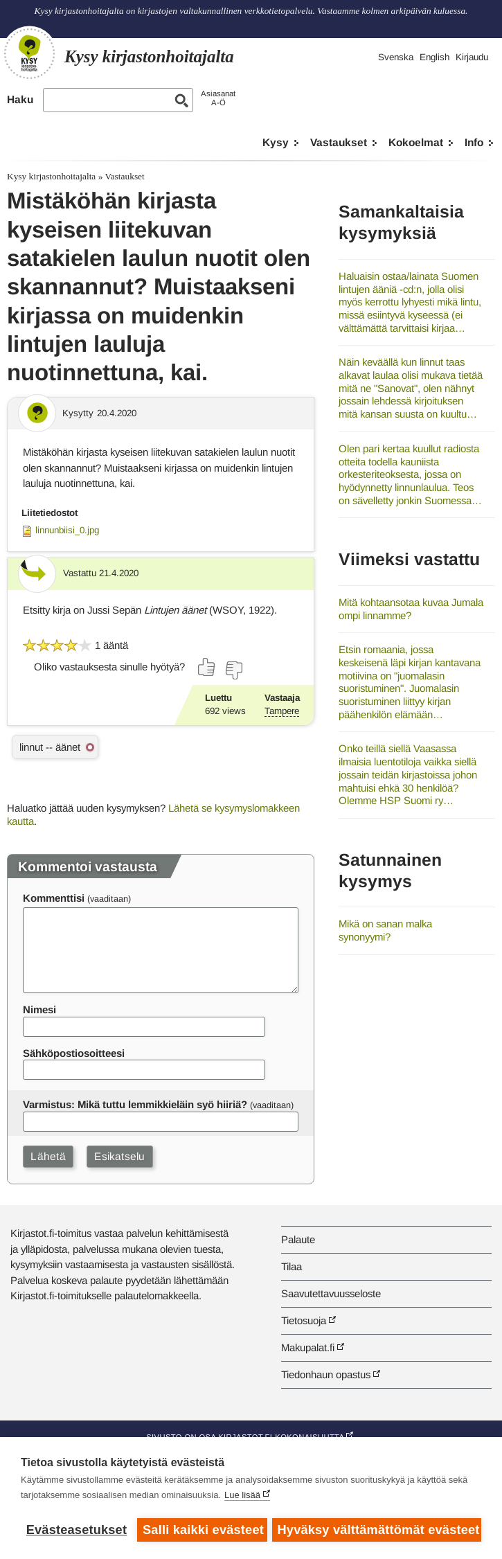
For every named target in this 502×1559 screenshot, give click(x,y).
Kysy (275, 142)
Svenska (395, 57)
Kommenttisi (53, 898)
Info (474, 142)
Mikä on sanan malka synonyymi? (385, 930)
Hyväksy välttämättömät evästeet (379, 1530)
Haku (20, 99)
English (434, 57)
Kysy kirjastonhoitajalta (51, 176)
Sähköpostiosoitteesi (74, 1053)
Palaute (298, 1239)
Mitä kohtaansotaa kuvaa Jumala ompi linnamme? (411, 608)
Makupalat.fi (307, 1347)
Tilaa (291, 1266)
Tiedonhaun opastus (325, 1374)
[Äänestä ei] (233, 670)
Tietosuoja (303, 1320)
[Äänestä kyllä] (207, 667)
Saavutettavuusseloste (331, 1293)
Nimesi (39, 1009)
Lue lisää (242, 1496)
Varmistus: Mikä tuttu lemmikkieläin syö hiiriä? (135, 1104)
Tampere (282, 711)
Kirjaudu (472, 57)
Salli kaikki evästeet (202, 1530)
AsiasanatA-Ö (218, 98)
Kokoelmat (415, 142)
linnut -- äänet (49, 747)
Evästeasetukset (76, 1530)
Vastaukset (338, 142)
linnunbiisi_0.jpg (67, 530)
